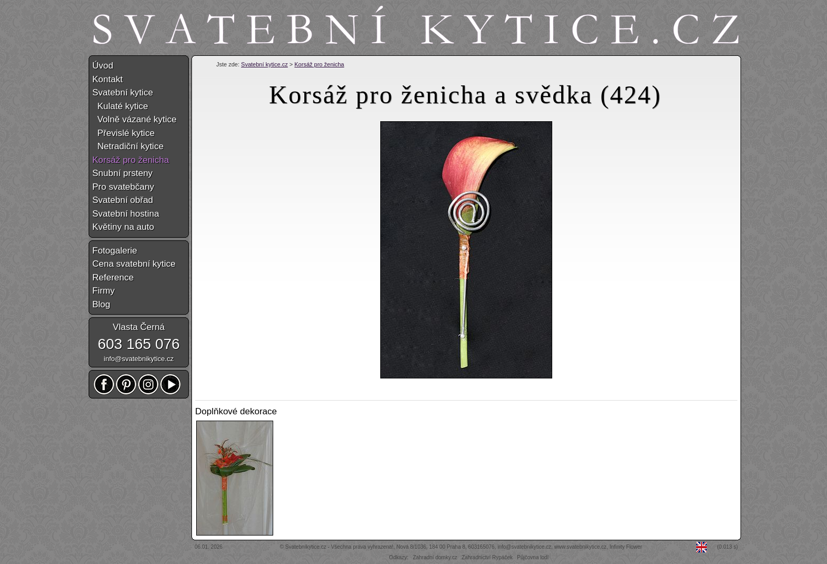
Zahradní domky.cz (435, 557)
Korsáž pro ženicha (319, 64)
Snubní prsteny (122, 173)
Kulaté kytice (120, 106)
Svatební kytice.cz (264, 64)
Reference (112, 278)
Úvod (102, 66)
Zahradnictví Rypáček (487, 557)
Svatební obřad (122, 200)
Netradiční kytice (128, 146)
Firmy (103, 291)
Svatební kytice (122, 92)
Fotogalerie (114, 251)
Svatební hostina (125, 214)
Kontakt (107, 79)
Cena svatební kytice (134, 264)
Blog (101, 304)
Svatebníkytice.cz (305, 547)
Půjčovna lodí (533, 557)
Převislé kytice (123, 133)
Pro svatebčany (123, 187)
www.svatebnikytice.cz (580, 547)
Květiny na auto (123, 227)
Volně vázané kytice (134, 119)
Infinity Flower (626, 547)
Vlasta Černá (139, 327)
